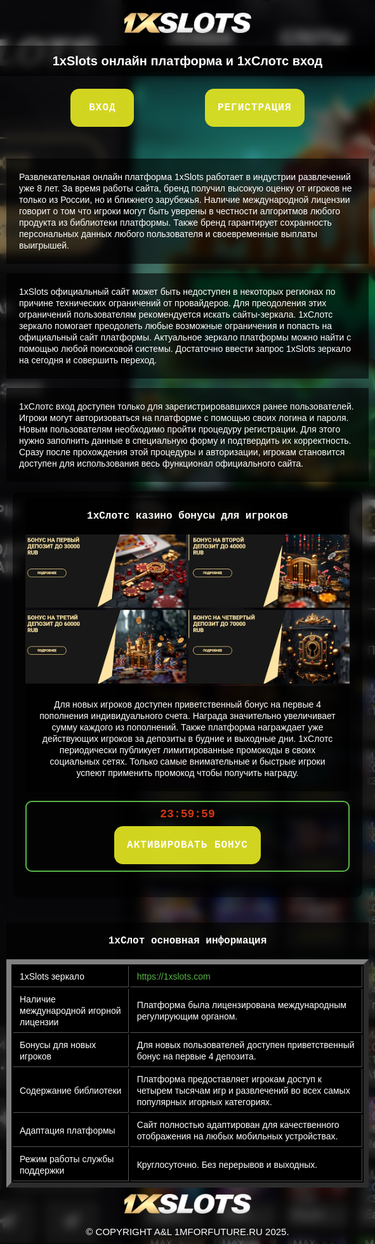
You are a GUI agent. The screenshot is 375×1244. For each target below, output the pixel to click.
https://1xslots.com (174, 976)
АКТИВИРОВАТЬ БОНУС (187, 845)
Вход (102, 108)
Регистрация (255, 108)
